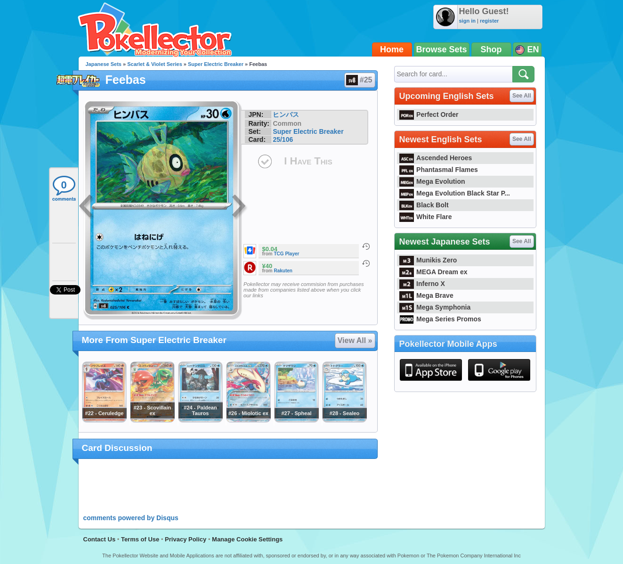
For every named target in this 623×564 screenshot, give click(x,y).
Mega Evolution (432, 181)
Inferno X (422, 283)
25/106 (283, 139)
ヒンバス (286, 114)
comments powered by (130, 518)
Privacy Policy (185, 539)
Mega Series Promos (440, 319)
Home (392, 49)
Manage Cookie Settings (247, 539)
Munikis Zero (428, 260)
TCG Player (286, 253)
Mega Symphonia (435, 307)
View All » (355, 340)
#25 (359, 80)
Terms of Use (140, 539)
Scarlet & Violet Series (154, 64)
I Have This (308, 161)
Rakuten (283, 270)
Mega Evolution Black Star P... (454, 193)
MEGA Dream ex (433, 272)
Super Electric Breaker (215, 64)
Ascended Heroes (435, 158)
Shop (491, 49)
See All (521, 95)
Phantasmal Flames (438, 169)
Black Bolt (424, 205)
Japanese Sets (103, 64)
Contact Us (99, 539)
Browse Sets (441, 49)
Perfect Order (429, 114)
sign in (467, 21)
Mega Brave (426, 295)
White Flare (425, 217)
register (489, 21)
